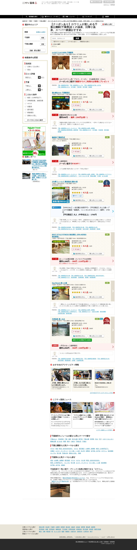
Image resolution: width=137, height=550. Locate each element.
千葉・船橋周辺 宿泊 (63, 85)
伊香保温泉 (71, 529)
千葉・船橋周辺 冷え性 (91, 227)
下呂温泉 (64, 529)
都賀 (64, 441)
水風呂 (52, 451)
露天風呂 (82, 448)
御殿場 (67, 531)
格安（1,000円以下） (102, 448)
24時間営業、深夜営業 (35, 100)
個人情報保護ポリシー (81, 541)
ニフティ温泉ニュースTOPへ (104, 430)
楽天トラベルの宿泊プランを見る (82, 73)
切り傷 (59, 453)
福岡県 (93, 527)
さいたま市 (57, 531)
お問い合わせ (111, 537)
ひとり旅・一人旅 (74, 451)
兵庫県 (58, 527)
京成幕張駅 (81, 277)
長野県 (83, 527)
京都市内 (79, 531)
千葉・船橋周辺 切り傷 (78, 227)
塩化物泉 (110, 451)
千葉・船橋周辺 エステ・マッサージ (67, 128)
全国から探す (41, 32)
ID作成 (113, 4)
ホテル (76, 448)
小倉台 (73, 441)
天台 (96, 439)
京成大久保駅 (95, 311)
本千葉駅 (73, 87)
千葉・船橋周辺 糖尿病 (90, 358)
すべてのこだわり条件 (35, 120)
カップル (53, 453)
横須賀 (48, 531)
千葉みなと (53, 439)
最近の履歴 (109, 1)
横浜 (40, 531)
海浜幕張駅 (79, 229)
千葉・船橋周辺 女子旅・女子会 (92, 85)
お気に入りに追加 (97, 69)
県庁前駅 (85, 87)
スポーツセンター (108, 439)
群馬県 (63, 527)
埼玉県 (47, 527)
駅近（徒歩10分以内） (66, 448)
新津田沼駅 (69, 313)
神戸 (91, 531)
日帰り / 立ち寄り (33, 66)
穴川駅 (99, 176)
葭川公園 (75, 439)
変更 (42, 38)
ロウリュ (104, 451)
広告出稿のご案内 (80, 537)
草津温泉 (41, 529)
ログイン (106, 4)
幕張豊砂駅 (93, 229)
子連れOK (65, 453)
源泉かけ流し (73, 453)
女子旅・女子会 (95, 451)
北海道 (78, 527)
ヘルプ (103, 537)
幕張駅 (98, 229)
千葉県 (52, 527)
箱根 (46, 529)
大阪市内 (73, 531)
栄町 (69, 439)
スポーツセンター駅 (84, 176)
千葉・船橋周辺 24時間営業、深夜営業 (68, 130)
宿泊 (56, 448)
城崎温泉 (58, 529)
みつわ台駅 (105, 176)
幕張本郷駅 (103, 311)
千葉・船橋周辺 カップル (76, 85)
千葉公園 (86, 439)
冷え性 (83, 451)
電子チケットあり (59, 41)
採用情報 (112, 541)
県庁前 (81, 439)
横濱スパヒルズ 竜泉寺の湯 (60, 481)
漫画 (79, 453)
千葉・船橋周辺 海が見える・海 (66, 229)
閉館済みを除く (85, 41)
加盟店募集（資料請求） (66, 537)
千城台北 (78, 441)
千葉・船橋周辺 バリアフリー (103, 174)
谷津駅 (73, 360)
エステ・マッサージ (61, 451)
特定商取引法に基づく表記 (96, 541)
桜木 (68, 441)
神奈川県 (41, 527)
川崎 (44, 531)
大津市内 (86, 531)
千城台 (84, 441)
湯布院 (91, 529)
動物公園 (53, 441)
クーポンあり (72, 41)
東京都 (68, 527)
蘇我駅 (90, 87)
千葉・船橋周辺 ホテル (64, 87)
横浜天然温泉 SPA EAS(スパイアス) (74, 478)
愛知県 (88, 527)
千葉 (66, 439)
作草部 (92, 439)
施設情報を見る (79, 69)
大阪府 (73, 527)
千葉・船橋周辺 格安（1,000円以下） (67, 176)
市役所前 (61, 439)
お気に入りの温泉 (96, 1)
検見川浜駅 (86, 229)
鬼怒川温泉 (97, 529)
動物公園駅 (93, 176)
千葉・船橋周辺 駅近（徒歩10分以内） (94, 275)
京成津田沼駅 (61, 313)
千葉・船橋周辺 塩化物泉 (64, 227)
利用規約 (106, 541)
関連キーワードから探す (30, 534)
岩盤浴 (88, 451)
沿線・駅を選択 (35, 50)
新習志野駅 (61, 360)
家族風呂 (30, 112)
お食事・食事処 (90, 448)
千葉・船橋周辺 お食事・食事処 (86, 128)
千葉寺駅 (79, 87)
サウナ (52, 448)
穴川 (100, 439)
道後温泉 (79, 529)
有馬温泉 (52, 529)
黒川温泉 (85, 529)
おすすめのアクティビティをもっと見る (101, 393)
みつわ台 (59, 441)
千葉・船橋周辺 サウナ (85, 130)
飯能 (63, 531)
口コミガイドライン (93, 537)
